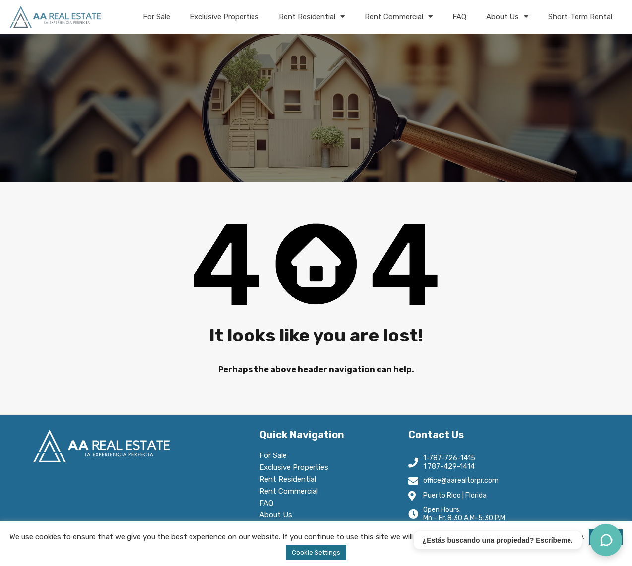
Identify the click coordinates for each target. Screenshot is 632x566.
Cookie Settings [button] (316, 552)
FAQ (459, 16)
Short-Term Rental (580, 16)
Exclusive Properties (224, 16)
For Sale (156, 16)
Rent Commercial (399, 16)
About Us (507, 16)
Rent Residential (312, 16)
